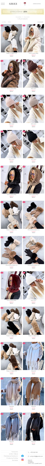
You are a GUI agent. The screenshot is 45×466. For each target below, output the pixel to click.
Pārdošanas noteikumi (11, 456)
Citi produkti (26, 17)
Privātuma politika (12, 458)
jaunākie (4, 22)
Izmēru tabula (13, 454)
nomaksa (15, 460)
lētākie (9, 22)
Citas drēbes (19, 17)
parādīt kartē (38, 463)
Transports (14, 451)
